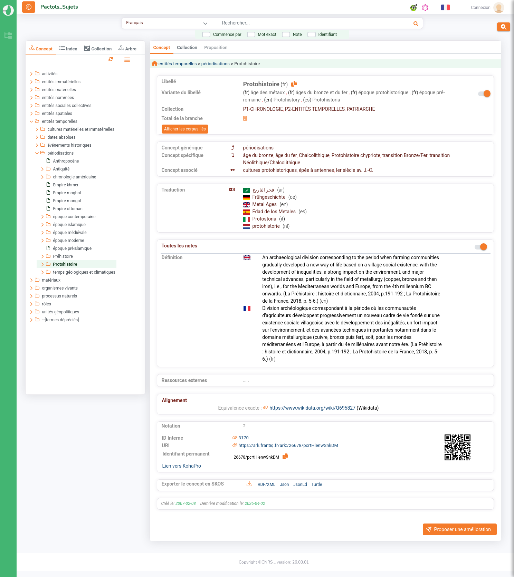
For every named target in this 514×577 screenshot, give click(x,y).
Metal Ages (265, 204)
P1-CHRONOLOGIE (263, 109)
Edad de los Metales (275, 211)
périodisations (215, 63)
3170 (244, 437)
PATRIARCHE (361, 109)
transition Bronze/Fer (405, 155)
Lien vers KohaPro (181, 466)
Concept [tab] (41, 48)
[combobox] (295, 23)
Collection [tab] (98, 48)
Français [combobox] (134, 22)
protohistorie (267, 226)
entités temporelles (177, 63)
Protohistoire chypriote (356, 155)
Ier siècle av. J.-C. (354, 170)
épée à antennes (316, 170)
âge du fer (286, 155)
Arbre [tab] (127, 48)
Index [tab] (68, 48)
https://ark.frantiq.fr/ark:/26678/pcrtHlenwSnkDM (288, 445)
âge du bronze (258, 155)
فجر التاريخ (264, 190)
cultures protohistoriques (270, 170)
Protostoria (265, 219)
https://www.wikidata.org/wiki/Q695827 (312, 408)
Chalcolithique (314, 155)
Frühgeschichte (270, 197)
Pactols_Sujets (59, 7)
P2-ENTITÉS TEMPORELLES (315, 109)
